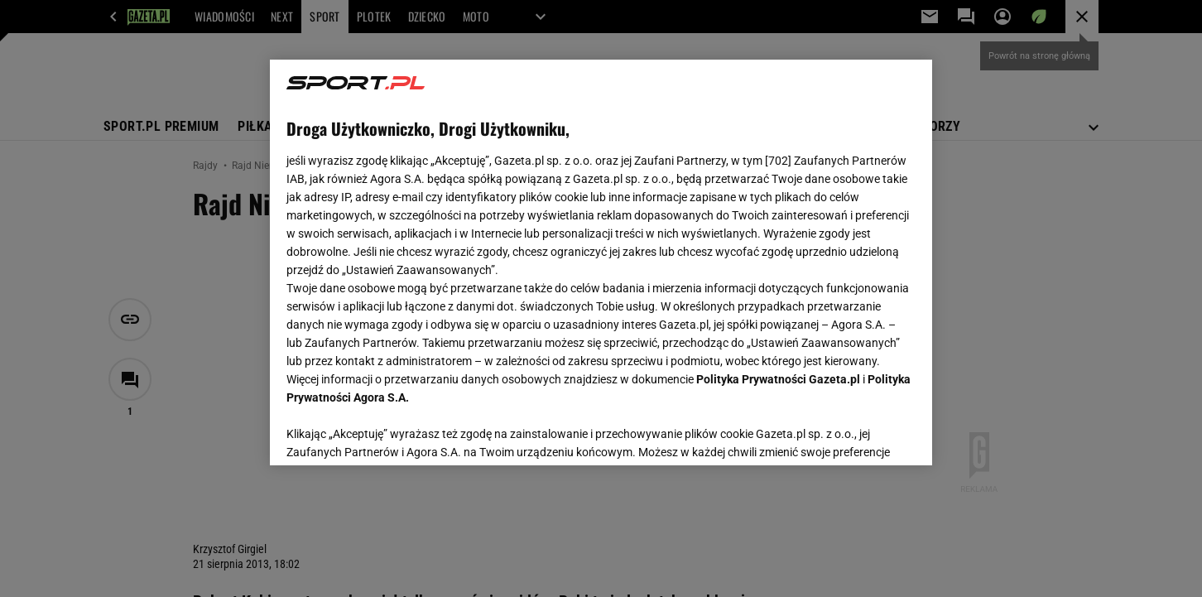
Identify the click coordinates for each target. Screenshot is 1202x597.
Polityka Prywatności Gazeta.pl (778, 379)
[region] (601, 262)
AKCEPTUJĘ (860, 433)
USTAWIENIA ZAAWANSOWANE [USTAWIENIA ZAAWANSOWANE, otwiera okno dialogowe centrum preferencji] (394, 432)
